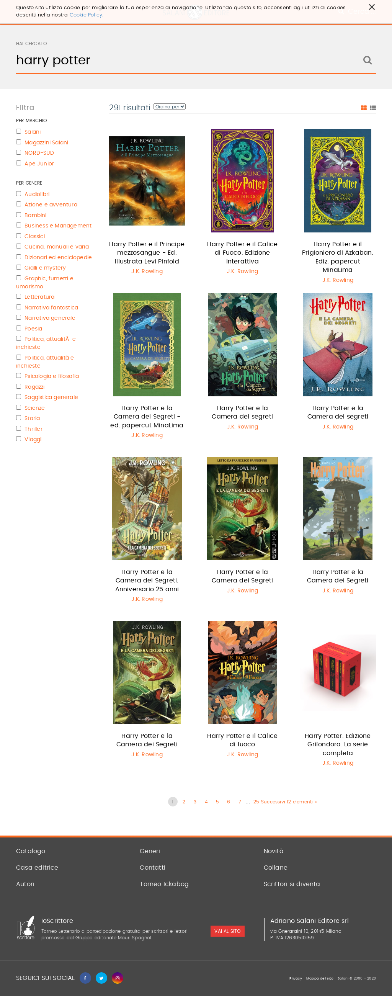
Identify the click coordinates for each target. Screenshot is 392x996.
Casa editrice (37, 868)
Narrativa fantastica (51, 308)
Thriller (33, 429)
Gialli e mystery (45, 268)
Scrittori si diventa (292, 884)
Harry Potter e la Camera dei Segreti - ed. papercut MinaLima (146, 416)
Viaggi (32, 439)
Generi (150, 851)
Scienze (34, 408)
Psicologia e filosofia (51, 376)
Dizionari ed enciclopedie (58, 257)
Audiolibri (36, 194)
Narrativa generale (49, 318)
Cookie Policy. (87, 15)
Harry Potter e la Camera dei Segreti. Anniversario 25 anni (147, 580)
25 (256, 802)
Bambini (35, 215)
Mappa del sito (319, 978)
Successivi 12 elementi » (289, 802)
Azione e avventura (50, 205)
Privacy (295, 978)
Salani (32, 132)
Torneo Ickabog (164, 884)
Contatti (152, 868)
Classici (34, 236)
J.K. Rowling (146, 271)
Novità (274, 851)
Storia (32, 418)
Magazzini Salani (46, 143)
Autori (25, 884)
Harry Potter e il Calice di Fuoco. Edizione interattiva (242, 253)
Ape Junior (39, 164)
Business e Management (57, 226)
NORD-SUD (39, 153)
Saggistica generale (51, 397)
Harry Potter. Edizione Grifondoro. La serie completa (338, 744)
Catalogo (31, 851)
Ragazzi (34, 387)
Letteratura (39, 297)
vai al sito (227, 931)
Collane (275, 868)
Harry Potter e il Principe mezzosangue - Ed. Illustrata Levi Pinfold (147, 253)
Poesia (33, 329)
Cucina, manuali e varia (56, 247)
